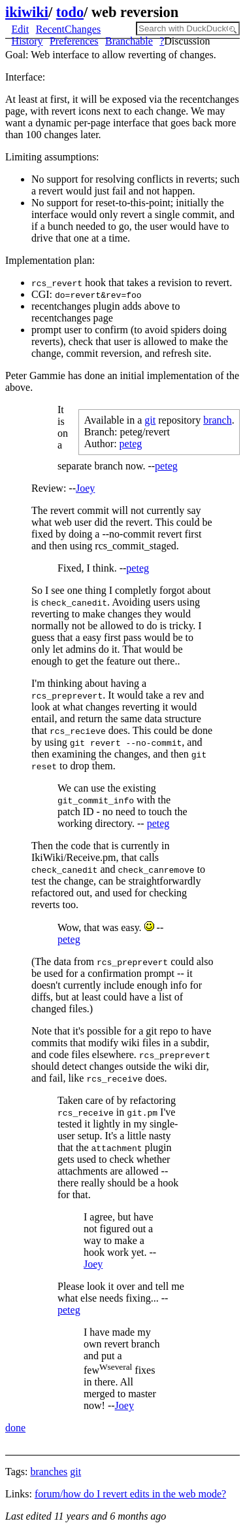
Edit (20, 29)
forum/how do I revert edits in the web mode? (130, 1493)
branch (217, 420)
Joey (85, 488)
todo (70, 12)
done (15, 1427)
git (149, 420)
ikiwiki (26, 12)
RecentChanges (68, 29)
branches (48, 1471)
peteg (131, 443)
